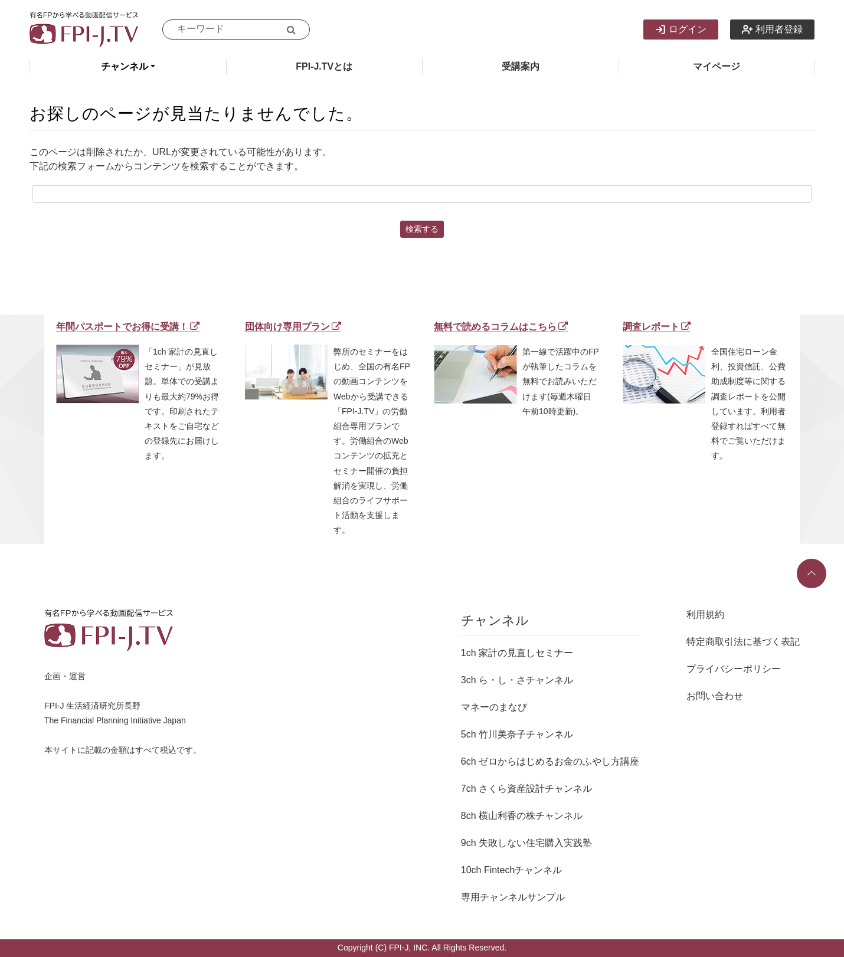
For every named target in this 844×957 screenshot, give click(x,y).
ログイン (680, 29)
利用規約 (705, 614)
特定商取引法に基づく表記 (743, 642)
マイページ (716, 66)
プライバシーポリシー (733, 669)
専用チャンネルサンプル (513, 897)
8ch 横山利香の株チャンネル (522, 816)
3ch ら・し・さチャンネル (517, 680)
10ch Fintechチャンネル (511, 870)
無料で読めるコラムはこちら (501, 327)
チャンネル (124, 66)
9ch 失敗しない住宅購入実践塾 (526, 843)
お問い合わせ (714, 696)
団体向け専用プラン (293, 327)
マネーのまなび (494, 707)
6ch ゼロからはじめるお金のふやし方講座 (550, 761)
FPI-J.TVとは (324, 66)
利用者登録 (772, 29)
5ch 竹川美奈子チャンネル (517, 734)
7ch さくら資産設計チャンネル (526, 789)
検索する (422, 229)
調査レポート (657, 327)
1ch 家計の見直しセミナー (517, 653)
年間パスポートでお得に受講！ (127, 327)
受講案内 (520, 66)
